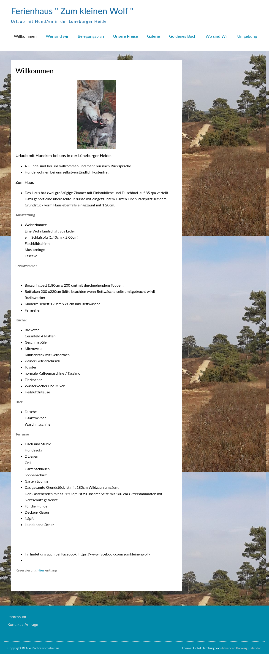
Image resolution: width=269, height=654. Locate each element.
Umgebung (247, 36)
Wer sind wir (57, 36)
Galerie (153, 36)
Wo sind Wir (217, 36)
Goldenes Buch (182, 36)
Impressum (17, 616)
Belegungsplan (91, 36)
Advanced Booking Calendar (241, 648)
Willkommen (25, 36)
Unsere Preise (125, 36)
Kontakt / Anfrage (23, 624)
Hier (40, 570)
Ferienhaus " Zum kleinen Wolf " (72, 10)
